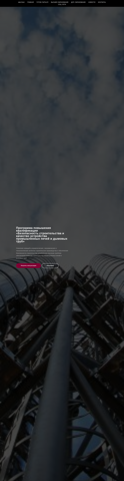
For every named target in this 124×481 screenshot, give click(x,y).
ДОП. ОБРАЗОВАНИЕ (78, 2)
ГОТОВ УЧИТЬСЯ (42, 2)
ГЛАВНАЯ (30, 2)
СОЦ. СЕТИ (62, 4)
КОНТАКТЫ (102, 2)
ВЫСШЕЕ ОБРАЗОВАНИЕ (59, 2)
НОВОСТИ (91, 2)
